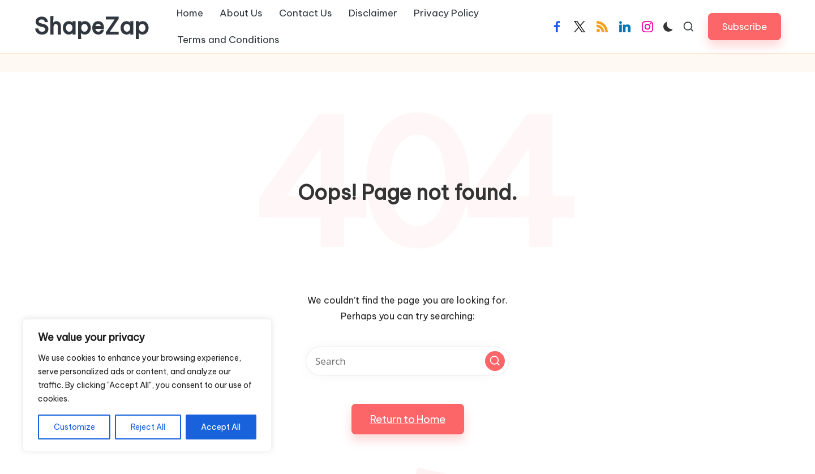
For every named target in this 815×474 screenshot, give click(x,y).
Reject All (148, 427)
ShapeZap (91, 26)
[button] (744, 26)
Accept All (221, 427)
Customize (74, 427)
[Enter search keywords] (407, 361)
